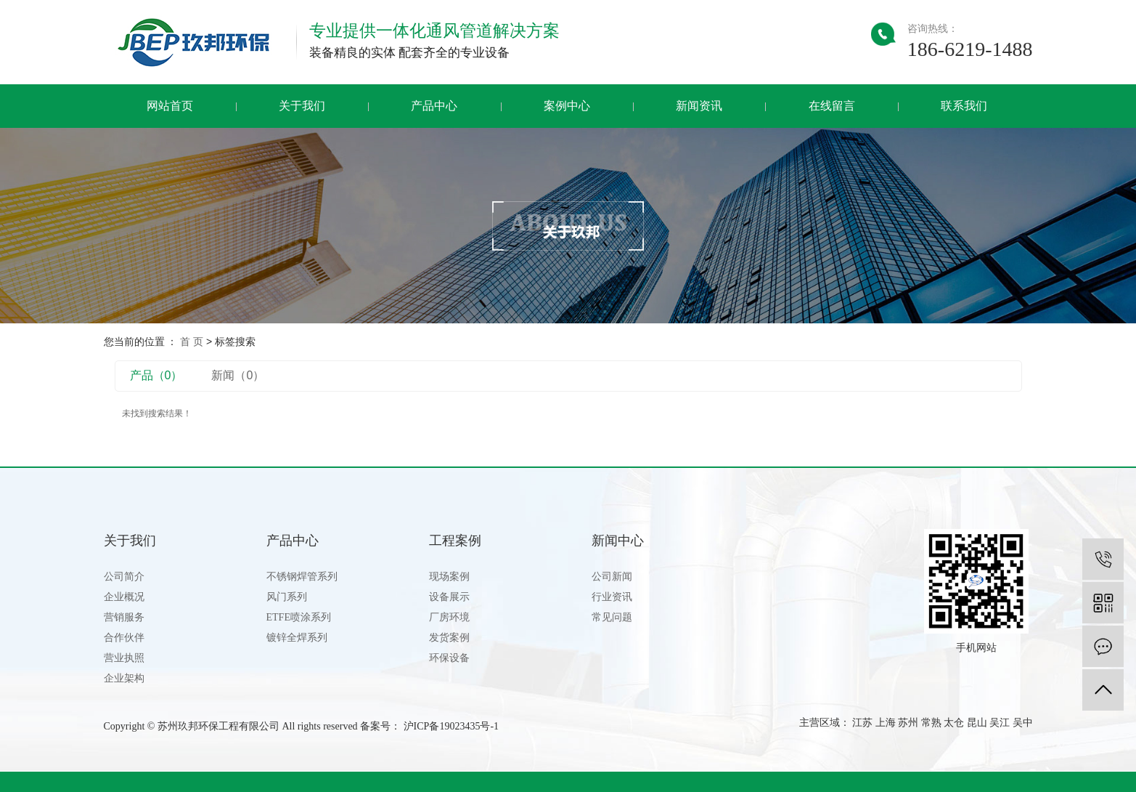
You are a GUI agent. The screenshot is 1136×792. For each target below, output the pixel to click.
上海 (885, 722)
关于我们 (302, 106)
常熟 (931, 722)
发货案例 (449, 637)
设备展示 (449, 596)
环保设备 (449, 657)
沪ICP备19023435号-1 (451, 726)
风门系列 (286, 596)
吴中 (1023, 722)
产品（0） (156, 375)
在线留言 (832, 106)
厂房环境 (449, 617)
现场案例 (449, 576)
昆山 (977, 722)
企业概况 (124, 596)
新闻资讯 (699, 106)
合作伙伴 (124, 637)
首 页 (191, 341)
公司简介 (124, 576)
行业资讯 (612, 596)
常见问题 (612, 617)
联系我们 (964, 106)
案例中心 (567, 106)
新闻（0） (237, 375)
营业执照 (124, 657)
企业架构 (124, 678)
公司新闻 (612, 576)
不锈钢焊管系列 (302, 576)
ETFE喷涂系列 (298, 617)
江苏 (862, 722)
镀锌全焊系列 (296, 637)
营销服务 (124, 617)
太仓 (954, 722)
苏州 (908, 722)
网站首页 (170, 106)
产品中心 (434, 106)
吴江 (999, 722)
